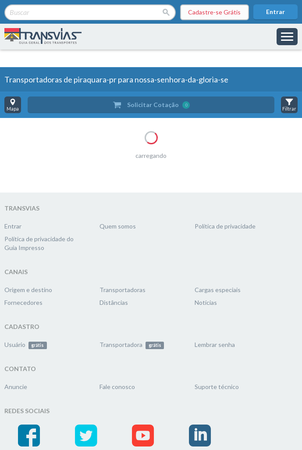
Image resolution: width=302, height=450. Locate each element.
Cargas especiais (218, 289)
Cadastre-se (214, 12)
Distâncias (113, 302)
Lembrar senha (215, 344)
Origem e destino (28, 289)
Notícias (206, 302)
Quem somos (117, 226)
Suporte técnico (217, 386)
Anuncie (15, 386)
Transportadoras (122, 289)
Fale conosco (117, 386)
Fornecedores (23, 302)
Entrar (275, 11)
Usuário (25, 344)
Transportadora (131, 344)
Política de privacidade (225, 226)
